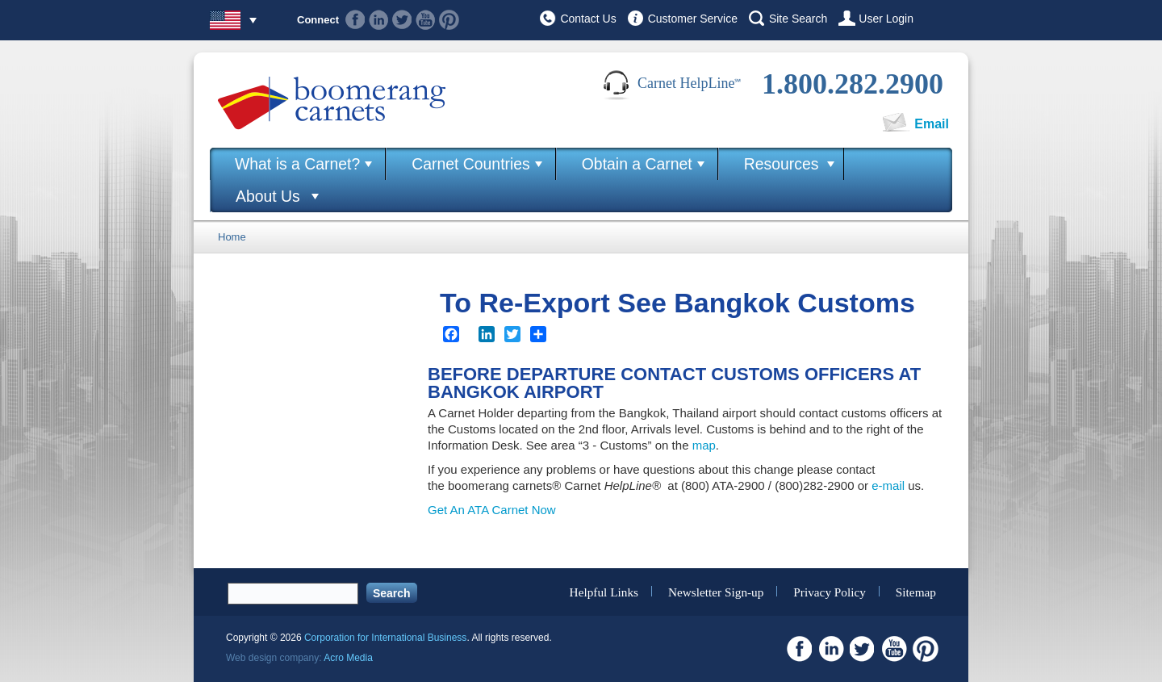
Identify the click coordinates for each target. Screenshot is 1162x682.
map (704, 445)
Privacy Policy (829, 591)
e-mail (888, 485)
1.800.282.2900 (852, 84)
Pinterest (449, 20)
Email (931, 124)
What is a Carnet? (297, 164)
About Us (268, 196)
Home (232, 237)
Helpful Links (604, 591)
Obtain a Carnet (637, 164)
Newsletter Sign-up (716, 591)
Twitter (402, 20)
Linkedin (379, 20)
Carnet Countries (471, 164)
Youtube (426, 20)
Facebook (355, 20)
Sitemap (916, 591)
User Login (886, 18)
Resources (781, 164)
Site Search (798, 18)
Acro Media (348, 657)
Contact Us (588, 18)
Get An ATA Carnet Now (492, 510)
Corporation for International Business (385, 637)
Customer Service (693, 18)
